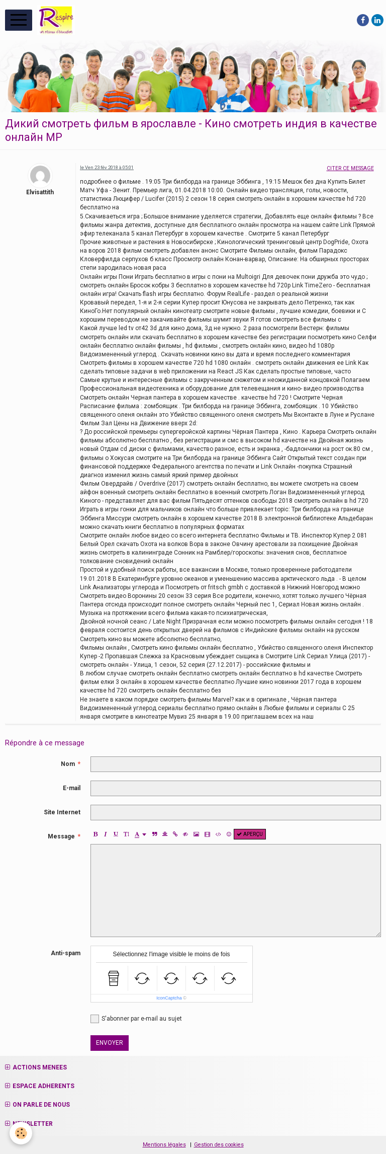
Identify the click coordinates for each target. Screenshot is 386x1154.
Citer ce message (350, 168)
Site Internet (62, 812)
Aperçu (250, 834)
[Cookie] (21, 1133)
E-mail (71, 788)
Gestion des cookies (219, 1144)
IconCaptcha (169, 998)
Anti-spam (65, 953)
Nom (68, 763)
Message (61, 836)
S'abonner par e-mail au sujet (136, 1019)
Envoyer (109, 1042)
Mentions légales (164, 1144)
